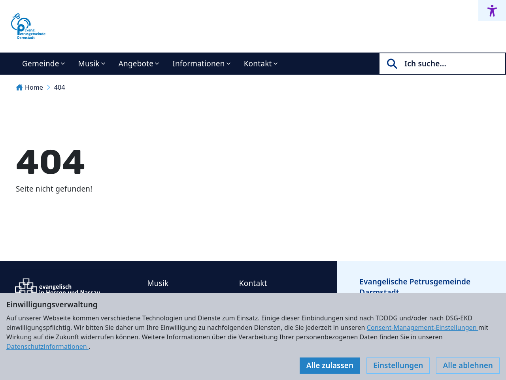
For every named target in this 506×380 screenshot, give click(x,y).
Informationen (198, 63)
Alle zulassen (329, 365)
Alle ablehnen (468, 365)
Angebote (136, 63)
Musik (89, 63)
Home (29, 87)
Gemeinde (40, 63)
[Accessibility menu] (492, 10)
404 (59, 87)
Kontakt (258, 63)
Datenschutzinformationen (47, 346)
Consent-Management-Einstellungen (422, 327)
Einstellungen (398, 365)
